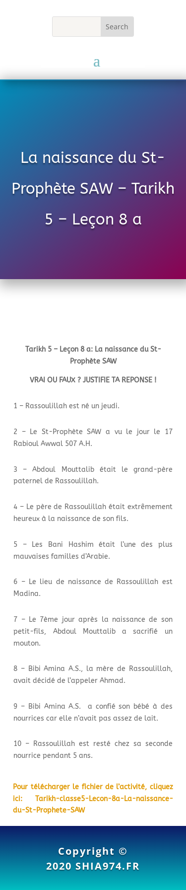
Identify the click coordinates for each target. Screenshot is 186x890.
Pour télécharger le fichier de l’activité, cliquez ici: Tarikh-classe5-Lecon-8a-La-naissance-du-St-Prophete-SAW (93, 799)
